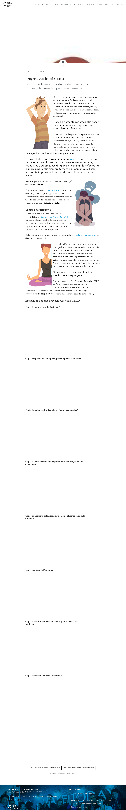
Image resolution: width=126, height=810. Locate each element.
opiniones (119, 4)
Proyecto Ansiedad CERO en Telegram (62, 773)
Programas (45, 4)
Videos (106, 4)
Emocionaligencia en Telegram (82, 793)
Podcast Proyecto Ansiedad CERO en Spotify (45, 767)
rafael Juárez (90, 4)
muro (112, 4)
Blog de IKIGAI (79, 4)
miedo (73, 159)
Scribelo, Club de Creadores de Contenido (87, 804)
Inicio (28, 71)
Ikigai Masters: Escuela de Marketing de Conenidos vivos (92, 800)
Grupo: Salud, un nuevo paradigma (84, 797)
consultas (36, 4)
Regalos (99, 4)
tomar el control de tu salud (54, 217)
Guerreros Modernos (79, 807)
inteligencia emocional (85, 235)
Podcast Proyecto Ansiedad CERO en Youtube (79, 767)
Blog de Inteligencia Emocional (61, 4)
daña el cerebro (54, 190)
